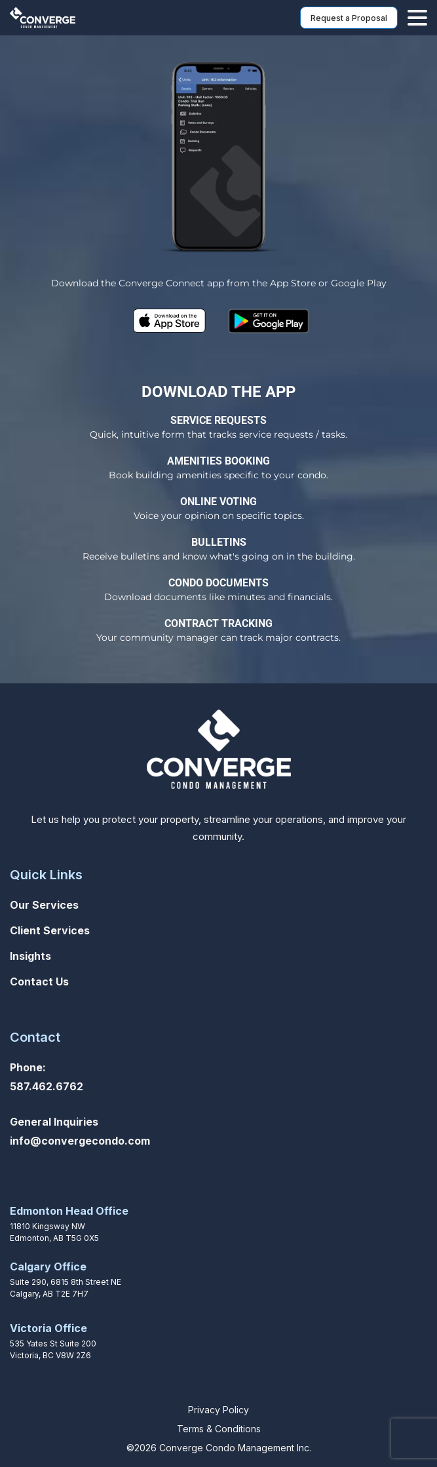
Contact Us (39, 981)
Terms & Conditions (219, 1428)
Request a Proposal (349, 18)
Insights (30, 955)
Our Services (44, 904)
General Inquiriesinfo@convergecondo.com (80, 1131)
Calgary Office (48, 1266)
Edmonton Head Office (69, 1210)
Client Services (50, 930)
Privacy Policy (218, 1409)
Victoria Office (48, 1328)
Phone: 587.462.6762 (46, 1077)
